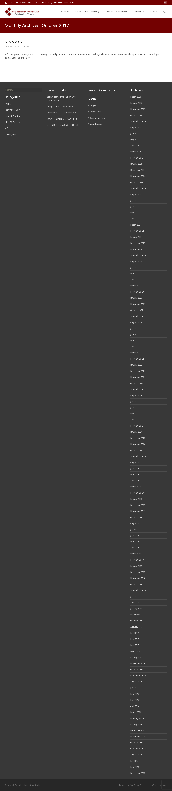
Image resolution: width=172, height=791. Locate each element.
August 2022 (136, 322)
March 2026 (135, 96)
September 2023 (138, 255)
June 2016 (134, 694)
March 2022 (135, 352)
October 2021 (136, 383)
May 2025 (134, 139)
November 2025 (137, 109)
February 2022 (137, 358)
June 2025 (134, 133)
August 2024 (136, 194)
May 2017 (134, 645)
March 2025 (135, 151)
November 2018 (137, 578)
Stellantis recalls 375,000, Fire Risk (62, 124)
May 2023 (134, 273)
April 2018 (134, 602)
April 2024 (134, 218)
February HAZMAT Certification (61, 112)
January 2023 (136, 297)
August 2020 (136, 462)
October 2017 (136, 620)
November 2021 (137, 377)
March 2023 (135, 285)
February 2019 (137, 559)
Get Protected (62, 11)
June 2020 (134, 468)
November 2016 (137, 663)
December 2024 (137, 170)
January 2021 (136, 431)
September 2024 (138, 188)
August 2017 (136, 626)
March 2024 (135, 224)
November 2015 (137, 736)
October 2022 (136, 310)
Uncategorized (11, 134)
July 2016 (134, 687)
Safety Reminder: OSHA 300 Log (62, 118)
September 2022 (138, 316)
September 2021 (138, 389)
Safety (28, 46)
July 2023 (134, 267)
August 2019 (136, 523)
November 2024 (137, 176)
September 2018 (138, 590)
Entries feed (95, 111)
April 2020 (134, 480)
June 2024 (134, 206)
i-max (148, 785)
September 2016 (138, 675)
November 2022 (137, 304)
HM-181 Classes (12, 122)
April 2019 (134, 547)
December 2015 (137, 730)
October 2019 (136, 517)
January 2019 (136, 566)
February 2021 (137, 425)
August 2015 (136, 754)
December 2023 (137, 243)
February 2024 (137, 230)
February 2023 (137, 291)
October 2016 (136, 669)
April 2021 (134, 419)
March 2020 (135, 486)
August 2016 (136, 681)
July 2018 (134, 596)
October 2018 (136, 584)
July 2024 (134, 200)
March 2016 (135, 712)
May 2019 (134, 541)
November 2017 (137, 614)
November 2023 (137, 249)
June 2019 (134, 535)
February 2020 (137, 492)
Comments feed (97, 118)
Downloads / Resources (116, 11)
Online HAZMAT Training (87, 11)
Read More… (11, 63)
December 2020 (137, 438)
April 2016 (134, 706)
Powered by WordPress (129, 785)
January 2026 (136, 103)
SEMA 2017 (13, 42)
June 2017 (134, 639)
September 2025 (138, 121)
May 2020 (134, 474)
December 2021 (137, 371)
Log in (93, 105)
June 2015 (134, 767)
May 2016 (134, 700)
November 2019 (137, 511)
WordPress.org (97, 124)
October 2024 (136, 182)
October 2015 (136, 742)
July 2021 (134, 401)
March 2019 (135, 553)
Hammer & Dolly (12, 109)
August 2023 (136, 261)
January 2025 (136, 163)
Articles (8, 103)
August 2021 (136, 395)
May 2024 (134, 212)
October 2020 (136, 450)
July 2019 (134, 529)
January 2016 (136, 724)
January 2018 (136, 608)
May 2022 (134, 340)
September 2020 (138, 456)
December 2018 (137, 572)
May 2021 (134, 413)
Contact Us (139, 11)
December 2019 (137, 505)
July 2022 (134, 328)
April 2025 (134, 145)
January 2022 (136, 364)
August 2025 (136, 127)
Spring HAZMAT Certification (60, 106)
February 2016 (137, 718)
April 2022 (134, 346)
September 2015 (138, 748)
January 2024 (136, 237)
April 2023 (134, 279)
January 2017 (136, 657)
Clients (153, 11)
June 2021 (134, 407)
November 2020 (137, 444)
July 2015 (134, 761)
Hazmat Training (12, 116)
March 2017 (135, 651)
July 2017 (134, 633)
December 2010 (137, 773)
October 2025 (136, 115)
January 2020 (136, 499)
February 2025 (137, 157)
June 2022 (134, 334)
